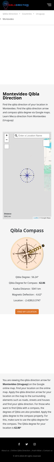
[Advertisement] (27, 54)
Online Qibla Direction (20, 450)
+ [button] (7, 135)
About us (5, 450)
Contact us (48, 450)
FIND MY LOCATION (27, 311)
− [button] (7, 140)
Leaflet (36, 218)
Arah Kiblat (36, 450)
